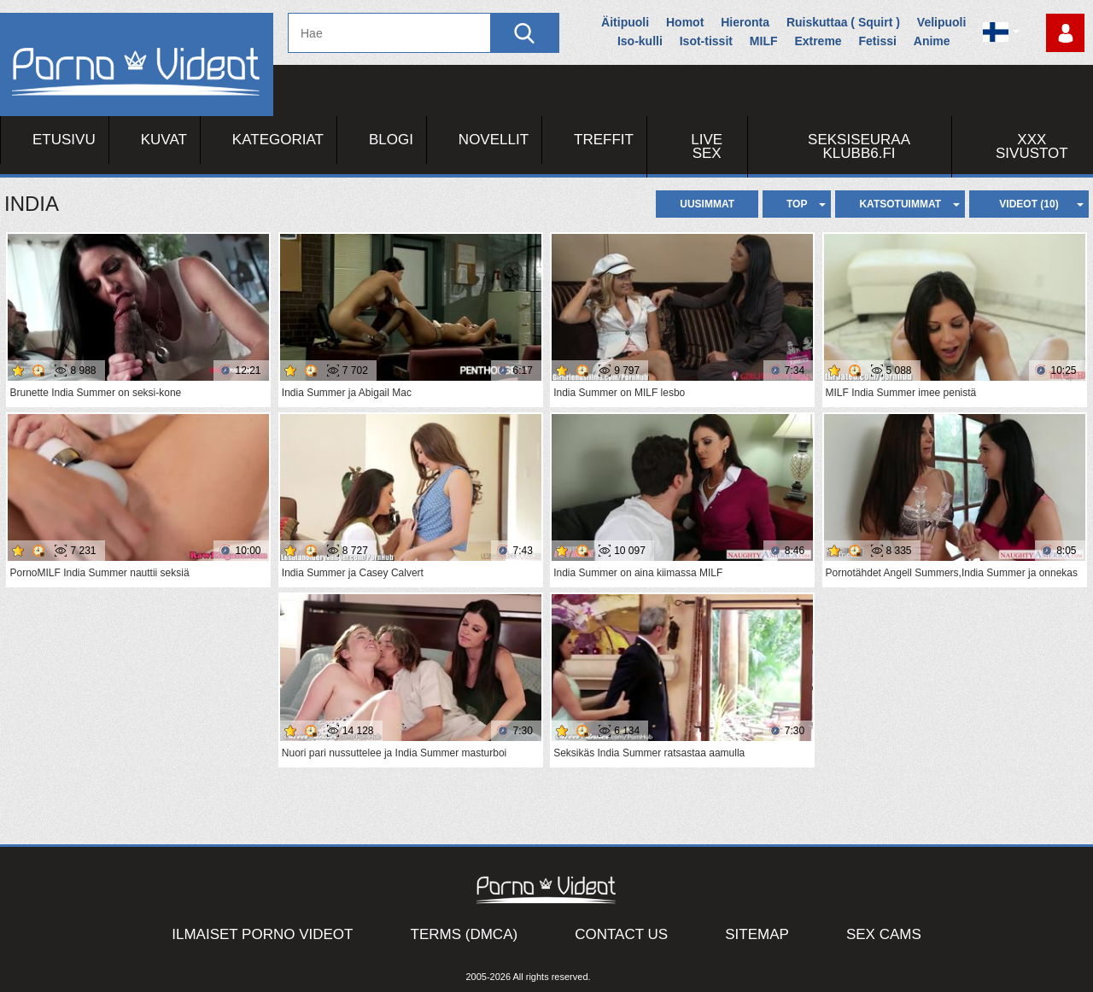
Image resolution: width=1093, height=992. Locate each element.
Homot (685, 22)
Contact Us (621, 934)
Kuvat (164, 139)
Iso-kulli (640, 41)
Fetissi (878, 41)
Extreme (817, 41)
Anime (932, 41)
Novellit (494, 139)
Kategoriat (278, 139)
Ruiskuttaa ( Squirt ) (843, 22)
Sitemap (757, 934)
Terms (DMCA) (464, 934)
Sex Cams (883, 934)
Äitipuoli (625, 22)
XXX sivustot (1032, 146)
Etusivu (64, 139)
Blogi (391, 139)
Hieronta (745, 22)
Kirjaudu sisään (1065, 33)
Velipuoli (942, 22)
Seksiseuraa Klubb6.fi (859, 146)
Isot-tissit (706, 41)
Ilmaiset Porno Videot (262, 934)
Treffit (604, 139)
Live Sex (706, 146)
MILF (764, 41)
